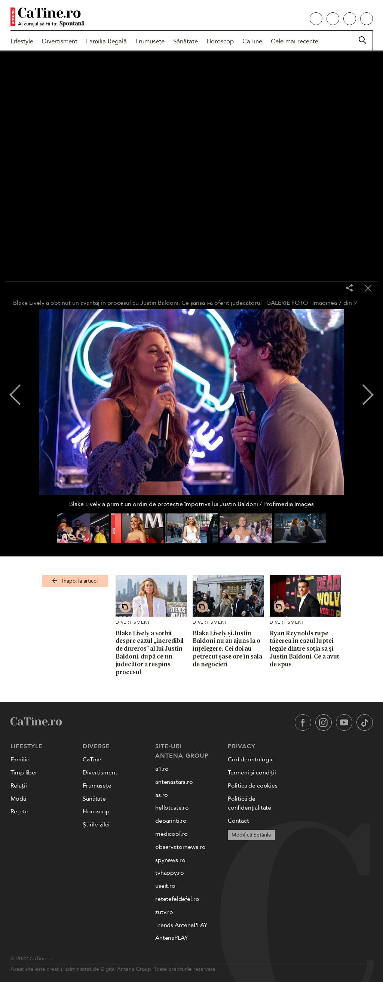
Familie (20, 759)
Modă (18, 799)
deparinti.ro (171, 821)
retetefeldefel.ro (177, 899)
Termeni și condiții (252, 772)
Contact (238, 821)
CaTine (252, 41)
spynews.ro (170, 860)
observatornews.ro (180, 847)
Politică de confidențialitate (249, 803)
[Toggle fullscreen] (330, 289)
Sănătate (185, 41)
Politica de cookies (253, 786)
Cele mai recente (294, 41)
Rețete (19, 811)
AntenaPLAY (171, 938)
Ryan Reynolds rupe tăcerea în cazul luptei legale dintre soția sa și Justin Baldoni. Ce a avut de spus (304, 648)
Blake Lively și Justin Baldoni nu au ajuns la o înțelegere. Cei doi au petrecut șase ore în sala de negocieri (227, 648)
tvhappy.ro (169, 873)
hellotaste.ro (172, 808)
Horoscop (220, 41)
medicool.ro (171, 834)
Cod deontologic (251, 759)
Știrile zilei (96, 824)
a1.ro (162, 769)
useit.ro (165, 886)
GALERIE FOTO (287, 303)
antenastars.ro (174, 782)
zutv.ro (164, 912)
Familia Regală (106, 41)
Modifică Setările (251, 834)
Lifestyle (21, 41)
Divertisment (59, 41)
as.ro (161, 795)
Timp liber (23, 772)
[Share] (349, 288)
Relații (18, 786)
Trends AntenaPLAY (181, 925)
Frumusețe (150, 41)
